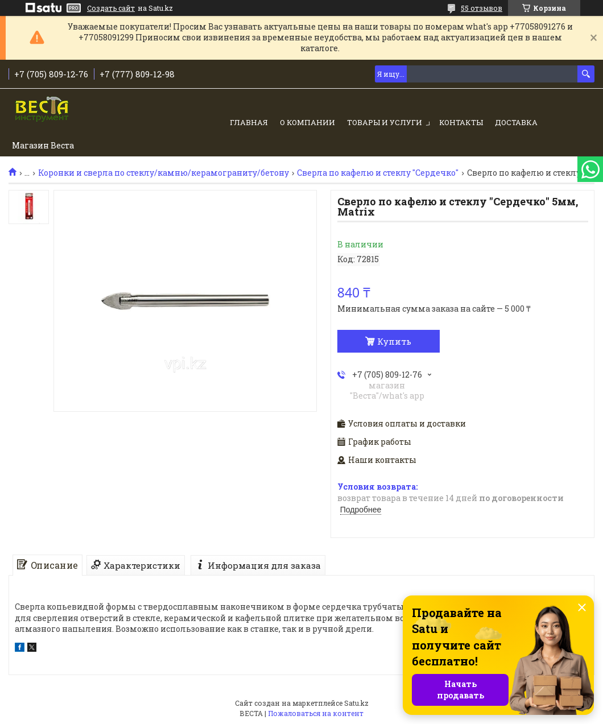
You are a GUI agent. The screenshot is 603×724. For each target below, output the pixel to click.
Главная (249, 122)
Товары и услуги (384, 122)
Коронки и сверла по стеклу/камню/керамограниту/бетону (163, 173)
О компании (307, 122)
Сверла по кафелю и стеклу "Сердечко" (378, 173)
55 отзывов (481, 8)
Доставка (516, 122)
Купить (394, 341)
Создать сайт (111, 8)
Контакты (461, 122)
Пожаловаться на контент (316, 713)
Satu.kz (356, 703)
